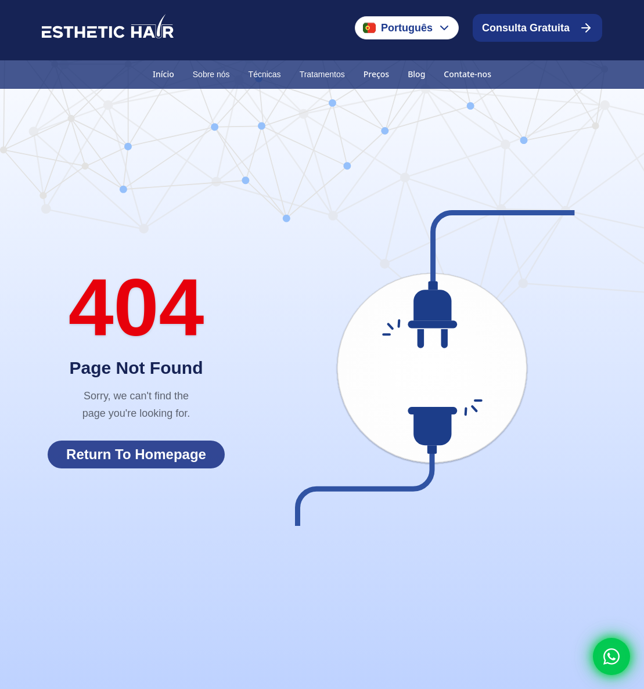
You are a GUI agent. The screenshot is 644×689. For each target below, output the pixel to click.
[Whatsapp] (611, 656)
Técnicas (265, 74)
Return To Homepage (136, 454)
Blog (416, 74)
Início (163, 74)
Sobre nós (211, 74)
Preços (376, 74)
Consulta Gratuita (537, 28)
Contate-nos (467, 74)
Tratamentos (322, 74)
